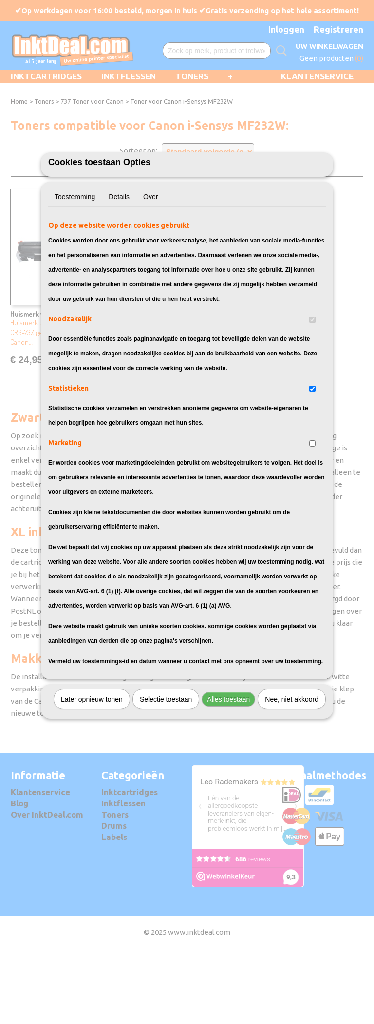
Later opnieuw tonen (92, 753)
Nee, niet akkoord (291, 753)
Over (150, 251)
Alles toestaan (228, 753)
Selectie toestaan (166, 753)
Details (119, 251)
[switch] (312, 374)
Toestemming (75, 251)
